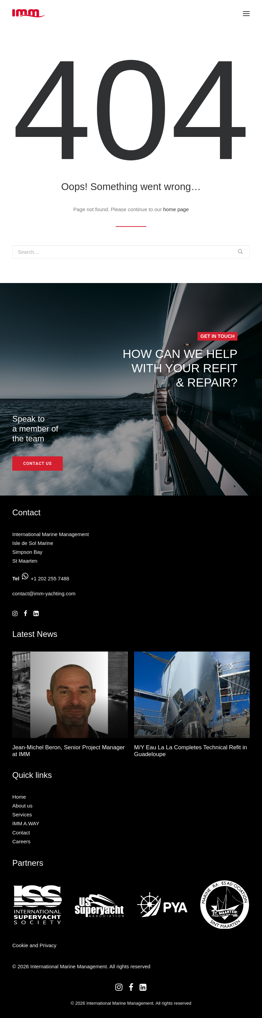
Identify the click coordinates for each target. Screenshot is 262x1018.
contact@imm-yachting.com (43, 593)
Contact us (37, 463)
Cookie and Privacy (34, 945)
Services (22, 814)
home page (176, 209)
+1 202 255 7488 (50, 578)
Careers (21, 841)
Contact (21, 832)
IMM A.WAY (25, 823)
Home (19, 797)
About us (22, 806)
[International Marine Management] (28, 13)
